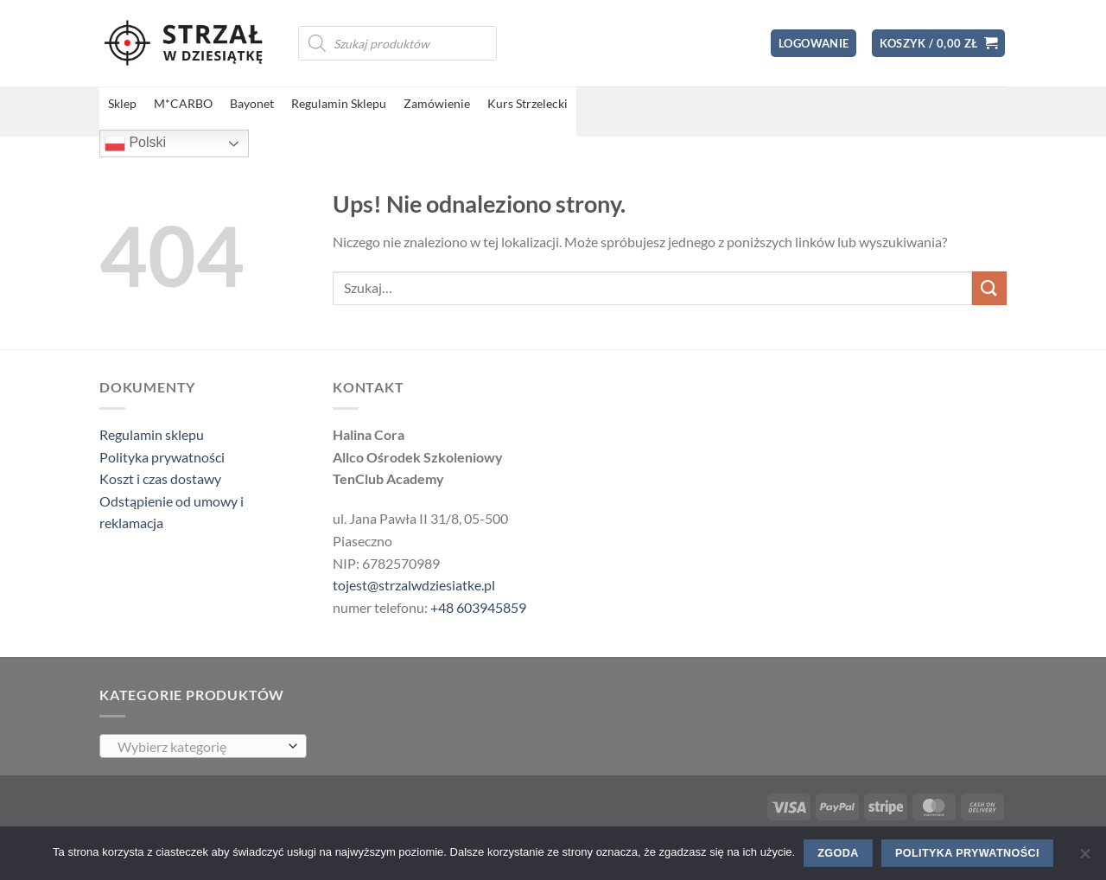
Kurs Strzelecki (527, 103)
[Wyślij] (989, 288)
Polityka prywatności (162, 457)
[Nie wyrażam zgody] (1084, 858)
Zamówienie (437, 103)
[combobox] (203, 746)
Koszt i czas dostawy (160, 478)
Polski (135, 143)
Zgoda (837, 853)
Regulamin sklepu (151, 434)
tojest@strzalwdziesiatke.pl (414, 585)
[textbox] (199, 747)
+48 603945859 (478, 607)
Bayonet (252, 103)
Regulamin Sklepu (338, 103)
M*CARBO (183, 103)
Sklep (122, 103)
